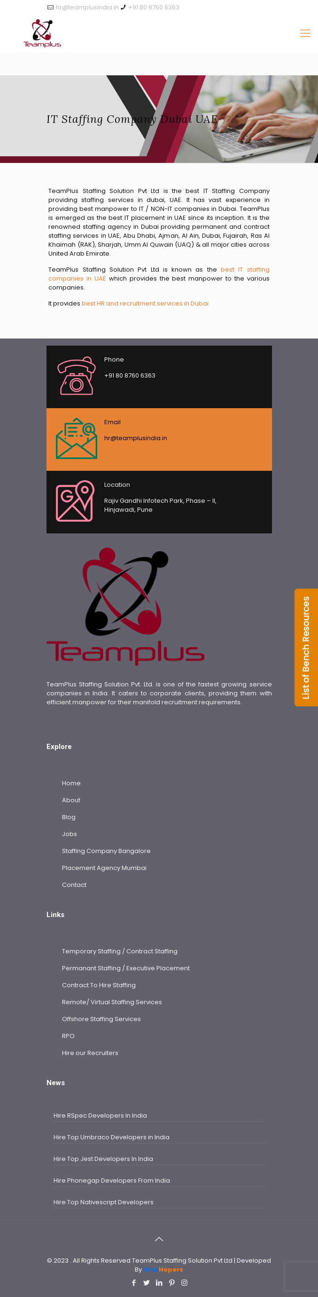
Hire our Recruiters (90, 1052)
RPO (68, 1035)
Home (71, 783)
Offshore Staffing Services (101, 1019)
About (71, 800)
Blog (69, 817)
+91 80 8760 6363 (153, 7)
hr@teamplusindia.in (87, 7)
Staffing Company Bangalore (106, 850)
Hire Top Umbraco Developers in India (112, 1137)
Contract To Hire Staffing (99, 985)
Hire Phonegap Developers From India (112, 1180)
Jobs (69, 834)
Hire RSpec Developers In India (100, 1115)
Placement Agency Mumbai (104, 867)
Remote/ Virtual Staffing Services (112, 1002)
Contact (74, 884)
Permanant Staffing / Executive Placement (126, 968)
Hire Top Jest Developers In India (103, 1158)
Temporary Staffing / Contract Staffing (120, 951)
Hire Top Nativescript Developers (104, 1202)
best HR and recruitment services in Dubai (145, 303)
